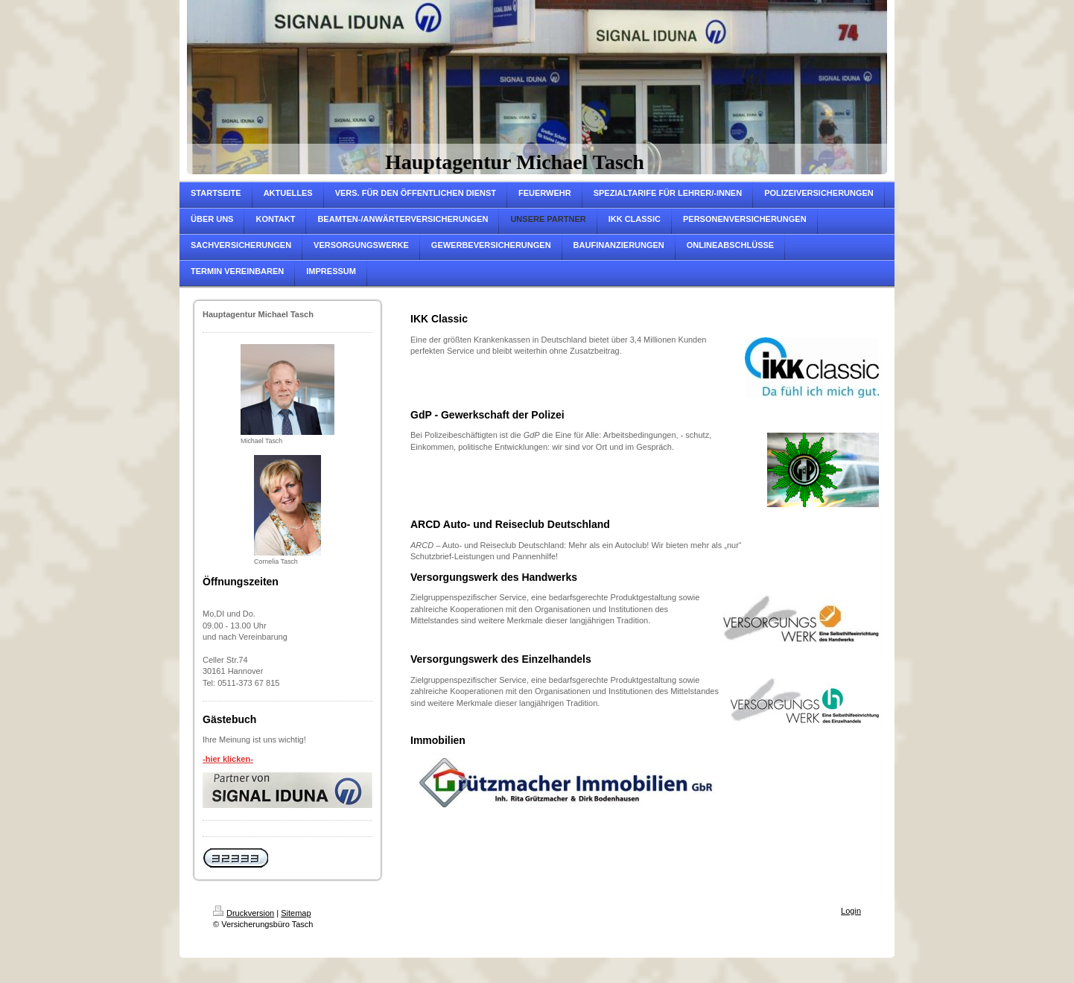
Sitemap (296, 913)
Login (851, 910)
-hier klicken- (228, 758)
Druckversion (243, 913)
